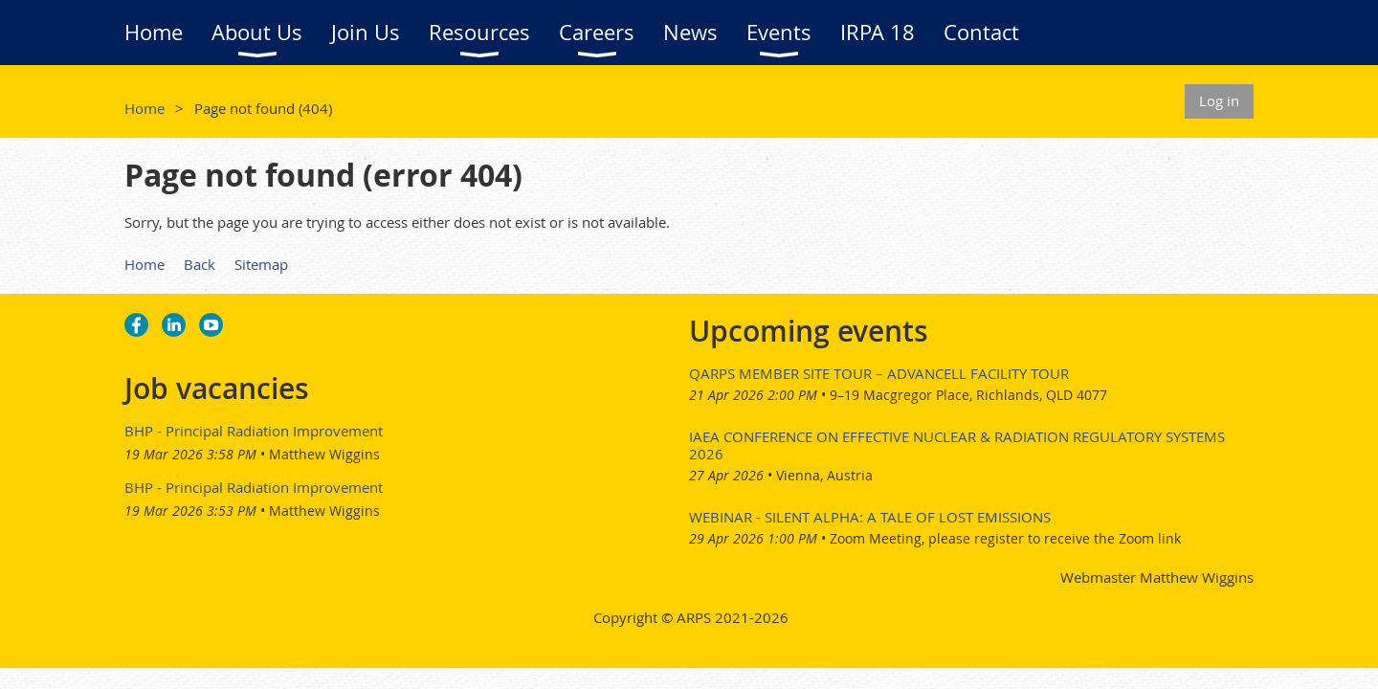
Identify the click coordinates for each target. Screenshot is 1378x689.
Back (199, 264)
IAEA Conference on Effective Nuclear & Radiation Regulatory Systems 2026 (957, 445)
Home (144, 108)
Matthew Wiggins (324, 454)
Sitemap (261, 264)
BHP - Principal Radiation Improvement (253, 430)
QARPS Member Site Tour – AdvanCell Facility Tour (879, 373)
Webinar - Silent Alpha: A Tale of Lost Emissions (870, 516)
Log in (1219, 100)
